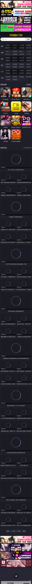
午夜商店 (15, 77)
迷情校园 (8, 73)
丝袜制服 (15, 54)
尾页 (24, 531)
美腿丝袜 (8, 67)
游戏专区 (28, 45)
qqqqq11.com (16, 35)
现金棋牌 (21, 48)
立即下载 (26, 580)
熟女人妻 (8, 54)
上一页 (13, 531)
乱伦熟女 (21, 60)
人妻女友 (21, 70)
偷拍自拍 (15, 58)
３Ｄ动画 (28, 51)
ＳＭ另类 (28, 54)
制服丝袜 (8, 60)
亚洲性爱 (8, 58)
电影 (2, 59)
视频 (2, 52)
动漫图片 (28, 64)
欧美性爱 (28, 58)
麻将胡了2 (7, 48)
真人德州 (15, 45)
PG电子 (8, 45)
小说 (2, 71)
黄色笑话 (21, 73)
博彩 (2, 46)
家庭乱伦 (15, 70)
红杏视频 (8, 79)
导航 (2, 78)
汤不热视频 (28, 77)
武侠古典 (28, 70)
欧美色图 (21, 64)
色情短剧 (15, 79)
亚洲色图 (15, 64)
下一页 (18, 531)
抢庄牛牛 (28, 48)
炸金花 (14, 48)
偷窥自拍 (8, 64)
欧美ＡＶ (21, 51)
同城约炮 (8, 77)
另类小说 (15, 73)
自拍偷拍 (15, 51)
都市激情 (8, 70)
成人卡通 (21, 58)
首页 (8, 531)
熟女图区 (21, 67)
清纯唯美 (15, 67)
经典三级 (15, 60)
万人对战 (21, 45)
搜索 (28, 39)
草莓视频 (21, 77)
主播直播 (21, 54)
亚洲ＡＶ (8, 51)
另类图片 (28, 67)
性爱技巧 (28, 73)
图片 (2, 65)
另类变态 (28, 60)
